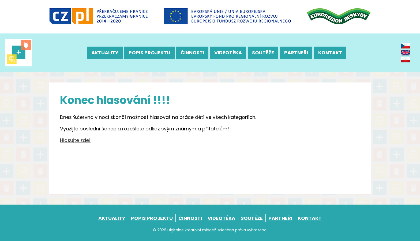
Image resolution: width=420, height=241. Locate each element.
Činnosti (192, 52)
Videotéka (228, 52)
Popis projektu (149, 52)
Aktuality (104, 52)
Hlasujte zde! (75, 140)
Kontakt (330, 52)
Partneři (296, 52)
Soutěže (263, 52)
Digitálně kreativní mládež (191, 230)
